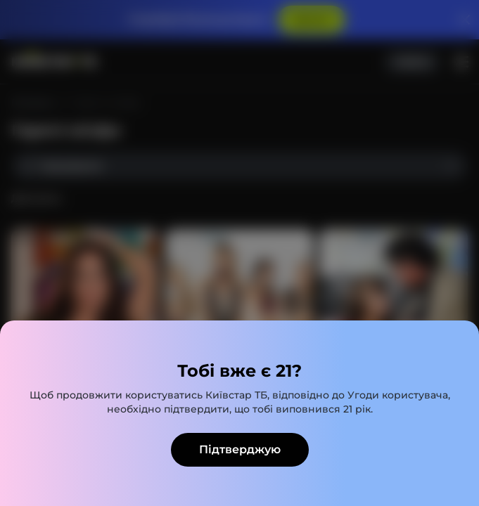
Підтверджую (240, 449)
